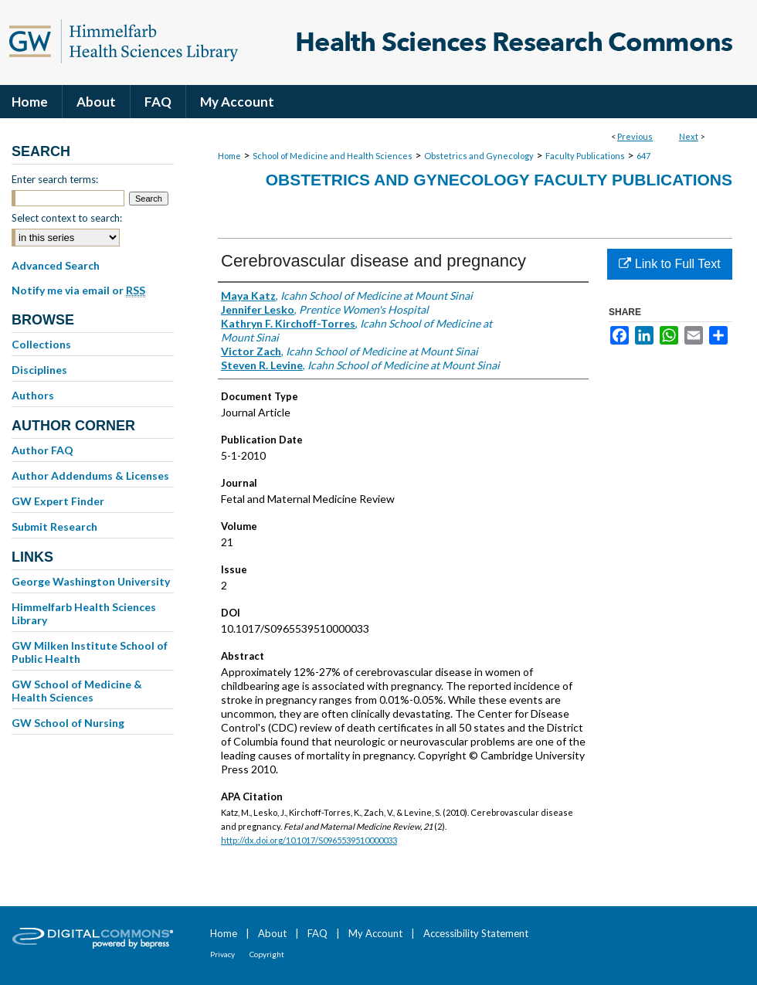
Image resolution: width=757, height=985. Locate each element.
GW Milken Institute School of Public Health (90, 652)
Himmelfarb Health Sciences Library (84, 613)
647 (643, 156)
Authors (33, 395)
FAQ (317, 933)
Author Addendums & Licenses (90, 475)
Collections (41, 344)
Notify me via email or (78, 290)
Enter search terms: (55, 179)
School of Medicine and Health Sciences (332, 156)
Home (229, 156)
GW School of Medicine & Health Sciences (77, 691)
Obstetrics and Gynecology (479, 156)
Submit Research (54, 526)
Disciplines (39, 369)
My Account (375, 933)
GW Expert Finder (58, 501)
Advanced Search (56, 265)
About (272, 933)
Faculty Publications (585, 156)
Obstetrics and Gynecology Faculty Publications (499, 180)
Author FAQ (42, 450)
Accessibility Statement (475, 933)
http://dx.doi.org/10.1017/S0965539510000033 (309, 840)
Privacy (222, 954)
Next (688, 136)
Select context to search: (67, 218)
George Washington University (91, 581)
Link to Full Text (669, 263)
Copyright (267, 954)
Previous (635, 136)
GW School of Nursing (68, 722)
